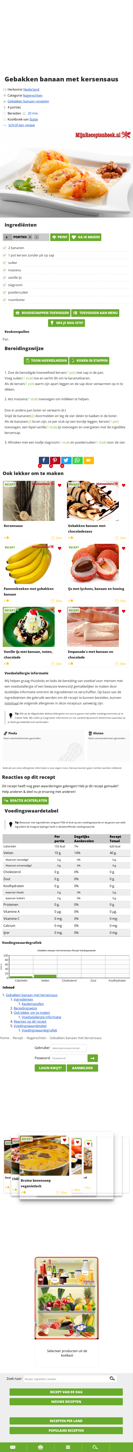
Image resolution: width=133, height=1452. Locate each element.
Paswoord (42, 1058)
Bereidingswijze (25, 1008)
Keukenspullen (33, 1004)
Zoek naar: (14, 1379)
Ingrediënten (23, 999)
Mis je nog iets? (66, 323)
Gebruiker (42, 1048)
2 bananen (16, 248)
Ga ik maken (85, 237)
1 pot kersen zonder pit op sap (31, 255)
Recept (18, 1038)
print (59, 237)
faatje (34, 119)
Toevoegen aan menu (95, 313)
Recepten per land (66, 1421)
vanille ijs (15, 277)
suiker (12, 262)
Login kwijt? (50, 1068)
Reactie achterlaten (25, 800)
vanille (46, 427)
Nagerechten (32, 95)
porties (15, 107)
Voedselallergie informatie (41, 1017)
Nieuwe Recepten (66, 1401)
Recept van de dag (66, 1392)
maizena (14, 270)
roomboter (16, 300)
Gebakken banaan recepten (28, 101)
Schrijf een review (21, 125)
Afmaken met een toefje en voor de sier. (67, 442)
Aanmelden (82, 1068)
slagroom (15, 285)
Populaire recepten (66, 1430)
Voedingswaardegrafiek (39, 1030)
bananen (25, 416)
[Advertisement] (66, 42)
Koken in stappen (89, 360)
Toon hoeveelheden (46, 360)
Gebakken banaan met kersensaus (32, 995)
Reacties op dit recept (30, 1021)
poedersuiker (18, 292)
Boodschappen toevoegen (42, 313)
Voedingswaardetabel (30, 1026)
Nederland (31, 89)
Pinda (10, 733)
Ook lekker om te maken (32, 1012)
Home (4, 1038)
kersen (66, 372)
